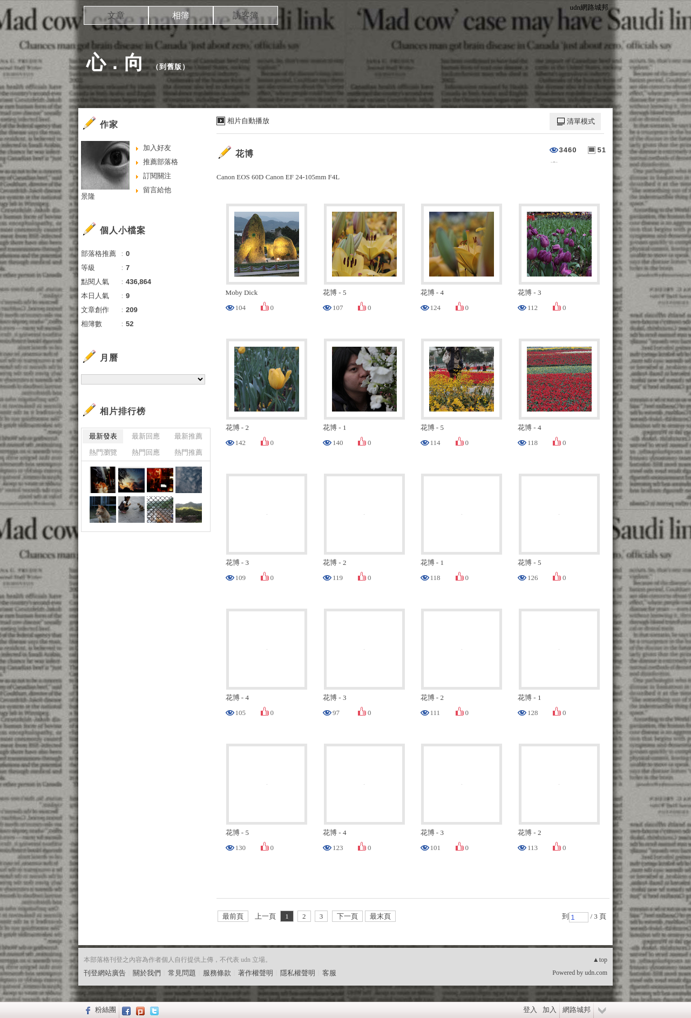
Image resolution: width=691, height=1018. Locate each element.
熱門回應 (146, 452)
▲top (600, 959)
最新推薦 (188, 436)
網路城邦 (577, 1010)
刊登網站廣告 (105, 973)
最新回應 (146, 436)
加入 (550, 1010)
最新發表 (103, 436)
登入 (530, 1010)
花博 (244, 153)
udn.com (596, 972)
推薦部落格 (160, 162)
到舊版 (170, 67)
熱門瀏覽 (103, 452)
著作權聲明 (255, 973)
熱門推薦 (188, 452)
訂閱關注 (157, 176)
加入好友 (157, 148)
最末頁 (380, 916)
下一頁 (347, 916)
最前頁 (232, 916)
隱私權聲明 (297, 973)
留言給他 (157, 190)
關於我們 (147, 973)
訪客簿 (246, 15)
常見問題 (182, 973)
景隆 (88, 196)
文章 (116, 15)
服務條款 (217, 973)
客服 (329, 973)
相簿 (180, 15)
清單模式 (581, 121)
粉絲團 (105, 1010)
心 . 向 (115, 62)
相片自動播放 (248, 121)
